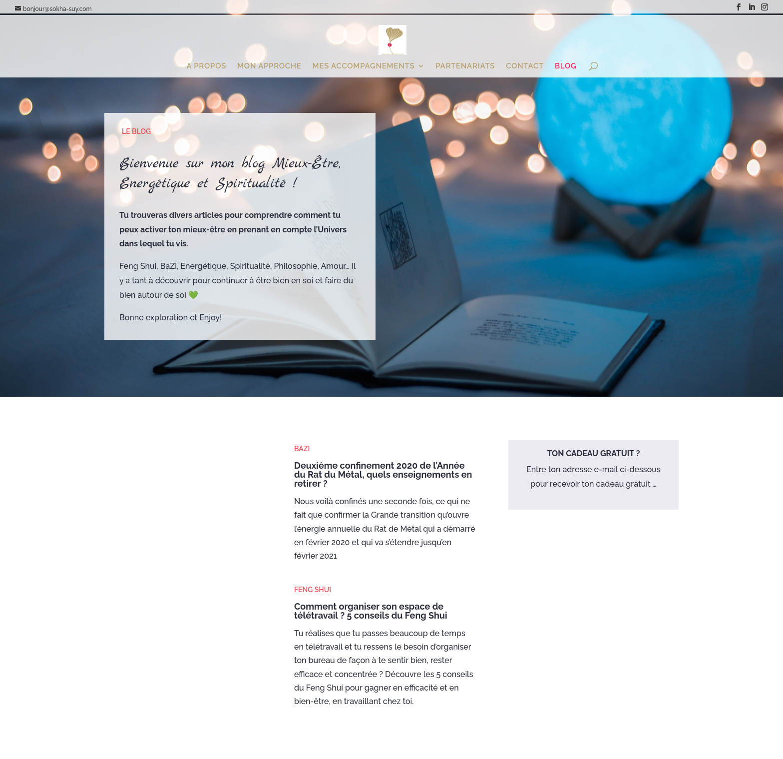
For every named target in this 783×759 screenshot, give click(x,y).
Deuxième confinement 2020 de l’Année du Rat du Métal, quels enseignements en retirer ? (383, 474)
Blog (566, 66)
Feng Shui (312, 590)
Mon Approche (269, 66)
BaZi (302, 449)
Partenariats (465, 66)
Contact (525, 66)
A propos (206, 66)
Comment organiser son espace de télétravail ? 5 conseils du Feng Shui (370, 611)
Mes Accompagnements (364, 66)
